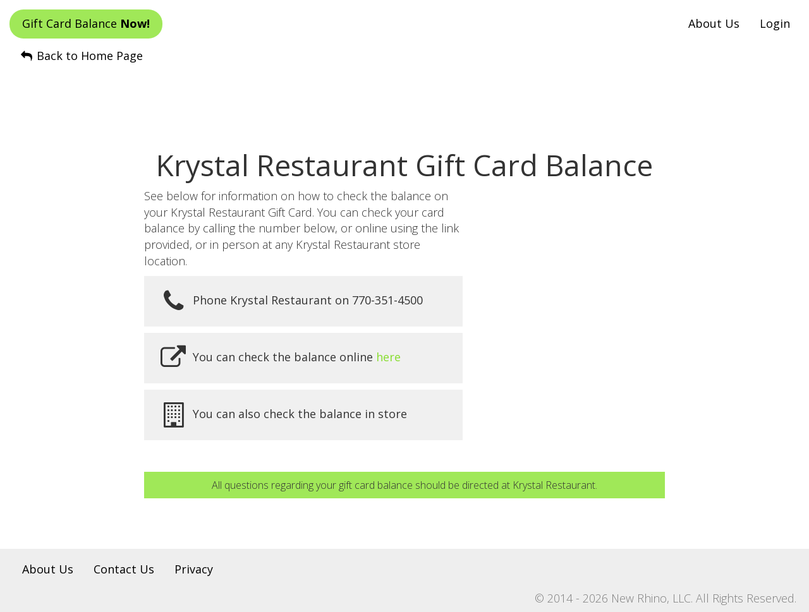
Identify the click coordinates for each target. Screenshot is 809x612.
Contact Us (124, 569)
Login (775, 23)
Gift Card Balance (86, 23)
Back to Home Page (81, 55)
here (388, 356)
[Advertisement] (404, 95)
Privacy (193, 569)
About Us (713, 23)
